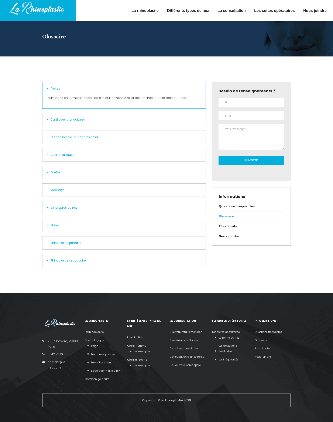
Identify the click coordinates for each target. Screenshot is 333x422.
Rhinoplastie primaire (64, 243)
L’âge (94, 346)
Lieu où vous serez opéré (185, 365)
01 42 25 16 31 (57, 354)
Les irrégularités (228, 359)
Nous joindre (315, 10)
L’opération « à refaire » (105, 371)
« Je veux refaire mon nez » (187, 332)
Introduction (135, 337)
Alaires (53, 88)
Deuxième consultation (184, 348)
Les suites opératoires (274, 10)
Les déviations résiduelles (228, 348)
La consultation (231, 10)
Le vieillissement (101, 362)
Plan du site (228, 226)
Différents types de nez (188, 10)
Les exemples (142, 351)
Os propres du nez (62, 207)
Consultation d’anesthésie (187, 357)
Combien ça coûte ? (98, 379)
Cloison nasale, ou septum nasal (73, 137)
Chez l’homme (136, 345)
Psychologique (94, 340)
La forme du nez (229, 337)
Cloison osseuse (60, 155)
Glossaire (226, 216)
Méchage (56, 190)
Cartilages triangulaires (66, 119)
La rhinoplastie (145, 10)
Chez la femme (137, 360)
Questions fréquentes (237, 206)
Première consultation (184, 340)
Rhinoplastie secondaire (66, 260)
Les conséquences (103, 354)
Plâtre (53, 225)
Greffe (53, 172)
